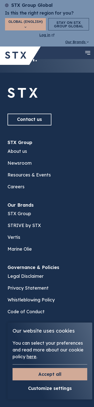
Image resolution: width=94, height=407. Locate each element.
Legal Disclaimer (26, 276)
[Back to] (23, 96)
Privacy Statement (28, 288)
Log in (46, 35)
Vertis (14, 237)
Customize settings (50, 388)
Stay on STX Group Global (68, 24)
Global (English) (25, 23)
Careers (16, 187)
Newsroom (20, 163)
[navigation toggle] (87, 53)
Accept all (49, 374)
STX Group (19, 213)
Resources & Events (29, 175)
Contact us (29, 119)
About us (17, 151)
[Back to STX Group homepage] (15, 56)
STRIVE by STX (24, 225)
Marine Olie (20, 249)
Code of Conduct (26, 311)
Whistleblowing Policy (31, 300)
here (31, 356)
